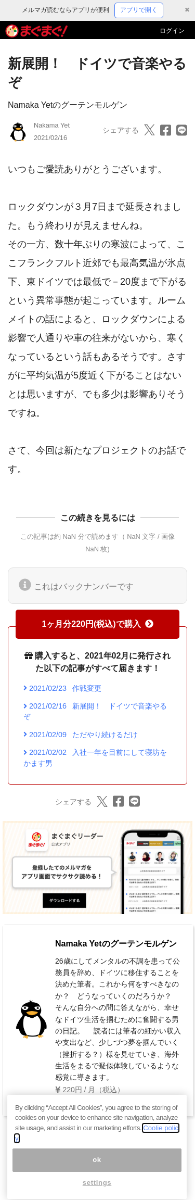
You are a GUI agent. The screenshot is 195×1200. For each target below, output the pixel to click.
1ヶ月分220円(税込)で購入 (97, 624)
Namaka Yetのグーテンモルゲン (67, 104)
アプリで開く (139, 10)
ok (97, 1168)
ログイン (172, 30)
